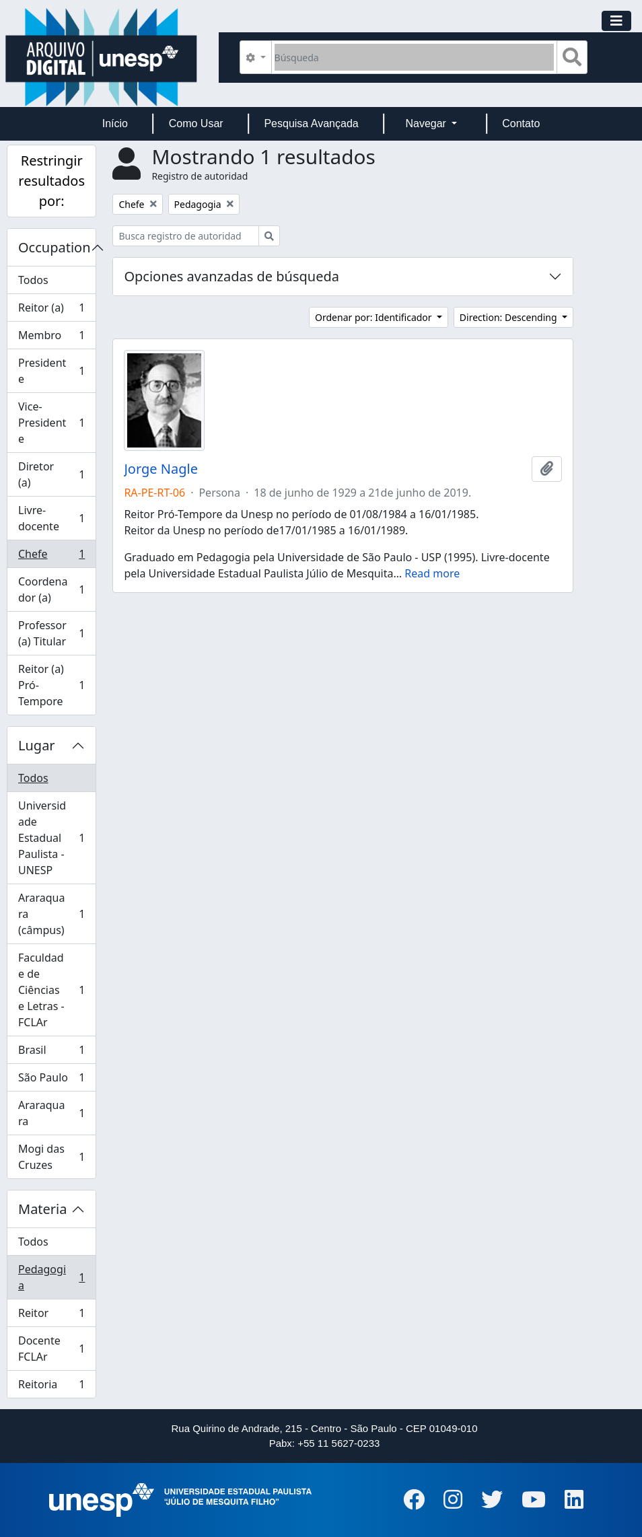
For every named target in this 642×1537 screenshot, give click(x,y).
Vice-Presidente (51, 422)
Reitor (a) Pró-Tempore (51, 685)
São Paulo (51, 1080)
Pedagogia (51, 1277)
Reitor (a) (51, 310)
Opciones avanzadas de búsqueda (231, 276)
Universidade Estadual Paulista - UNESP (51, 838)
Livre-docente (51, 518)
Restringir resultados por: (51, 180)
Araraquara (51, 1113)
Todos (33, 280)
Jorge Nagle (161, 469)
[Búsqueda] (414, 57)
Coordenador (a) (51, 589)
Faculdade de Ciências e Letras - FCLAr (51, 990)
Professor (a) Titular (51, 633)
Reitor (51, 1316)
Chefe (51, 557)
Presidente (51, 370)
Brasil (51, 1053)
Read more (432, 573)
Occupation (54, 247)
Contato (521, 123)
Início (115, 123)
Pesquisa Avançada (311, 123)
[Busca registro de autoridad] (185, 235)
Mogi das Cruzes (51, 1156)
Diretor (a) (51, 474)
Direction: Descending (509, 317)
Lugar (36, 745)
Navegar (427, 123)
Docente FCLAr (51, 1348)
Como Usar (196, 123)
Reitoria (51, 1387)
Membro (51, 338)
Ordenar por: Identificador (374, 317)
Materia (42, 1209)
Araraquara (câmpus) (51, 913)
